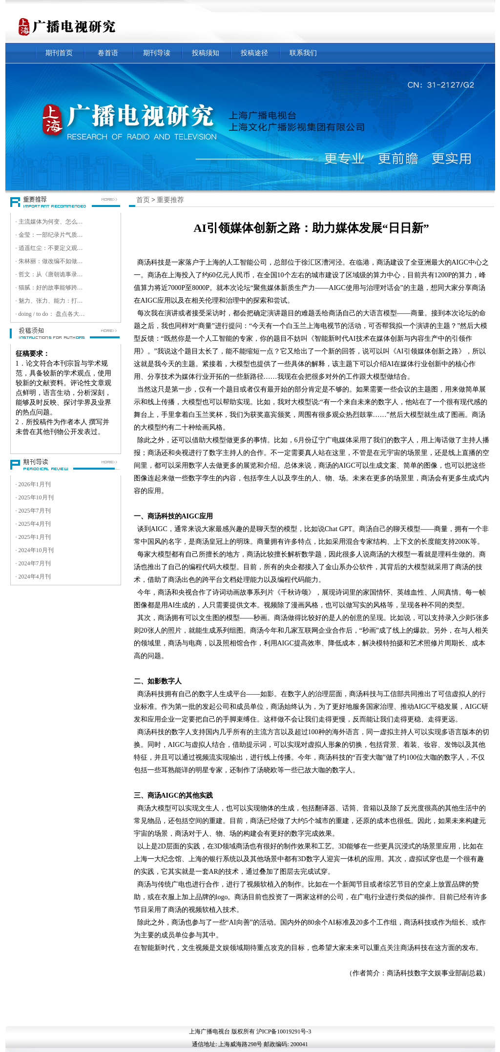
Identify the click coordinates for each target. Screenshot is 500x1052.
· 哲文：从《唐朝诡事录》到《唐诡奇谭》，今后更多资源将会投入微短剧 (51, 274)
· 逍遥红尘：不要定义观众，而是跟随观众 (51, 248)
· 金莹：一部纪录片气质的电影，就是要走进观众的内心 (51, 234)
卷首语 (108, 53)
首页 (143, 200)
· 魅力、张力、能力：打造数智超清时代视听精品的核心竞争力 (51, 300)
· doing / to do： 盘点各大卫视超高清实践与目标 (51, 313)
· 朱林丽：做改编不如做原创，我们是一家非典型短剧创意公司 (51, 261)
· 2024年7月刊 (33, 563)
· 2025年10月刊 (35, 497)
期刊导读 (156, 53)
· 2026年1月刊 (33, 484)
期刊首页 (59, 53)
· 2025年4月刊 (33, 523)
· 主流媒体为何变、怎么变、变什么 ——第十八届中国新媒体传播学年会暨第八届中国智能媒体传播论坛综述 (51, 221)
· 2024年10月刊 (35, 550)
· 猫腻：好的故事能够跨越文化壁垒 (51, 287)
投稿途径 (254, 53)
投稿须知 (205, 53)
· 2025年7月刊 (33, 510)
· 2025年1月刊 (33, 537)
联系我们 (303, 53)
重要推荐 (170, 200)
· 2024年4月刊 (33, 576)
